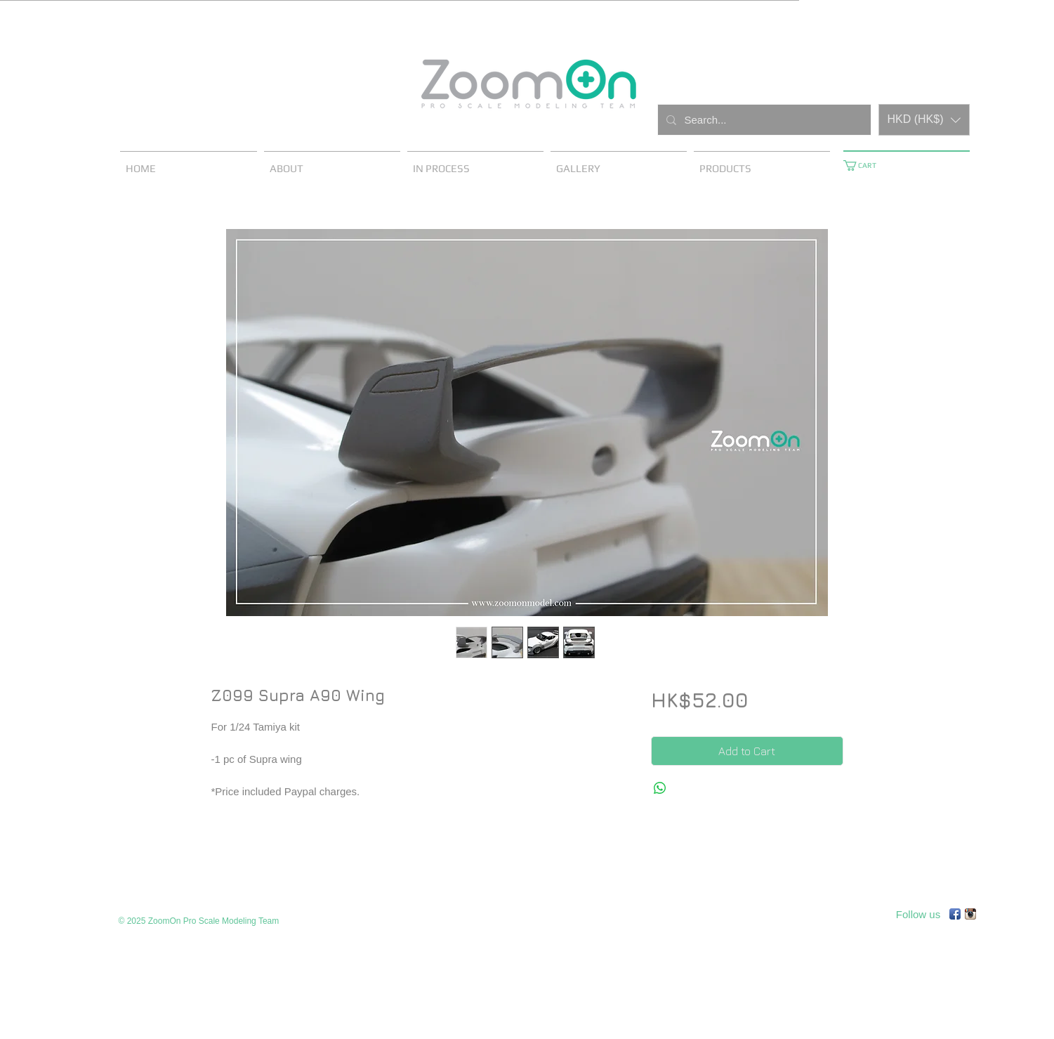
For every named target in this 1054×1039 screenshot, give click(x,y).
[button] (924, 120)
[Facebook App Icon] (955, 914)
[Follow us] (918, 914)
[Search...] (763, 120)
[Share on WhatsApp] (660, 788)
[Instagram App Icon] (970, 914)
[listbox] (924, 120)
